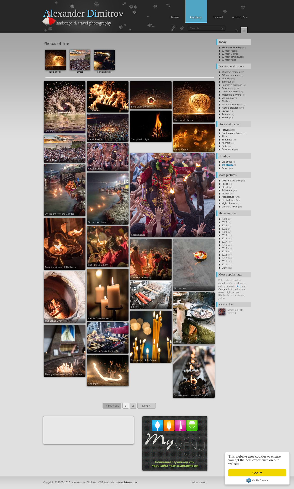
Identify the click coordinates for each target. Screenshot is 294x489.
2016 (224, 245)
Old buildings (229, 200)
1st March (227, 165)
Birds (224, 146)
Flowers (226, 130)
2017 (224, 241)
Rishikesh (223, 295)
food (243, 286)
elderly (221, 286)
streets (240, 295)
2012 (224, 258)
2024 (224, 219)
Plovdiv (225, 193)
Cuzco (232, 283)
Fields (225, 101)
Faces (225, 184)
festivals (231, 286)
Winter (225, 117)
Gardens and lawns (232, 133)
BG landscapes (230, 75)
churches (223, 283)
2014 (224, 251)
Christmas (227, 161)
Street (80, 61)
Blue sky (226, 78)
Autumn (226, 114)
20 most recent (230, 50)
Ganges (222, 289)
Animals (226, 143)
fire (238, 286)
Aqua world (228, 149)
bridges (227, 280)
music (221, 292)
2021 (224, 228)
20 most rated (229, 60)
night (228, 292)
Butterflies (227, 139)
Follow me (227, 190)
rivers (233, 295)
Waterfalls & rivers (231, 94)
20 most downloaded (233, 56)
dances (241, 283)
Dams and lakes (230, 91)
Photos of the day (232, 47)
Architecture (228, 197)
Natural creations (231, 107)
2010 (224, 264)
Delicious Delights (231, 180)
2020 (224, 232)
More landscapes (231, 104)
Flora (224, 136)
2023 (224, 222)
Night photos (55, 61)
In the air (226, 81)
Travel (218, 17)
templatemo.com (128, 482)
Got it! (257, 473)
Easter (225, 168)
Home (174, 17)
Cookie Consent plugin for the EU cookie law (257, 480)
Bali (220, 280)
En (243, 30)
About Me (240, 17)
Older (225, 267)
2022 (224, 225)
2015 (224, 248)
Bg (236, 30)
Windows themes (231, 72)
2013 (224, 254)
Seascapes (227, 88)
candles (237, 280)
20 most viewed (230, 53)
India (230, 289)
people (235, 292)
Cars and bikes (104, 61)
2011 (224, 261)
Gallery (196, 17)
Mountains (227, 98)
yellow (221, 298)
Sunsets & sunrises (232, 85)
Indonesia (240, 289)
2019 (224, 235)
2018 (224, 238)
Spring (225, 111)
